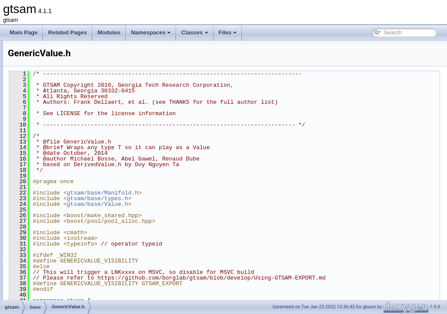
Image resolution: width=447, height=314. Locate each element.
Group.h (52, 184)
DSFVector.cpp (60, 107)
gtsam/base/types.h (206, 198)
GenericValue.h (61, 174)
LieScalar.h (56, 222)
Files (228, 32)
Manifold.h (55, 251)
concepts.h (55, 59)
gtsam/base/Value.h (206, 204)
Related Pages (67, 32)
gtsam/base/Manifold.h (212, 193)
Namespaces (151, 32)
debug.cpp (55, 78)
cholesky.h (55, 50)
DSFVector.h (57, 117)
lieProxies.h (56, 213)
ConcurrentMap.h (63, 69)
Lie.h (48, 194)
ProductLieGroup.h (65, 299)
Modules (108, 32)
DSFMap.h (55, 98)
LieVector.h (56, 232)
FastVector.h (57, 165)
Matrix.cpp (55, 261)
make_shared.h (61, 242)
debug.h (52, 88)
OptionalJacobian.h (65, 290)
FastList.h (54, 136)
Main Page (24, 32)
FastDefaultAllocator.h (68, 126)
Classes (194, 32)
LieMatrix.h (56, 203)
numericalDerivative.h (68, 280)
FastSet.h (54, 155)
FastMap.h (55, 146)
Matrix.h (52, 270)
